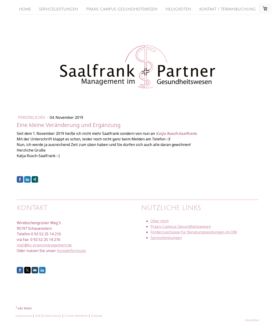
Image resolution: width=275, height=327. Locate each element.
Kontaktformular (71, 250)
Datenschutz (52, 316)
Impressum (24, 316)
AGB (38, 316)
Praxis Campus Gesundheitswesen (121, 9)
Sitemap (96, 316)
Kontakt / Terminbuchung (227, 9)
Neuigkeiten (178, 9)
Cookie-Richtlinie (76, 316)
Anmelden (252, 320)
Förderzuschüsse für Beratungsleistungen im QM (194, 232)
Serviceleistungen (58, 9)
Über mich (160, 220)
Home (25, 9)
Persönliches (32, 117)
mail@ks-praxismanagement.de (44, 245)
